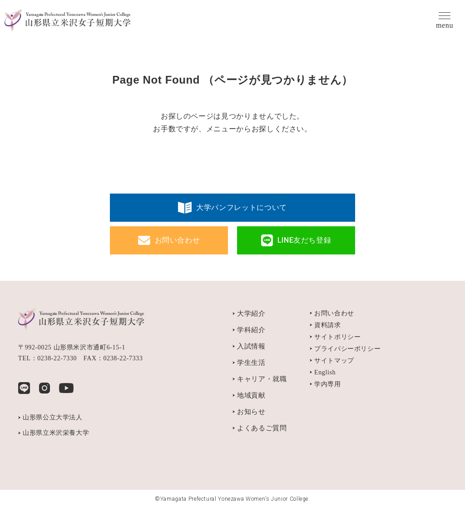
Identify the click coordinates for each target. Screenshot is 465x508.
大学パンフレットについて (241, 207)
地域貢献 (251, 395)
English (325, 372)
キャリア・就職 (262, 379)
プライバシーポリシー (347, 348)
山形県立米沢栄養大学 (56, 432)
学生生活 (251, 362)
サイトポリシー (337, 337)
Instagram (44, 388)
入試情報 (251, 346)
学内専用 (327, 384)
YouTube (66, 388)
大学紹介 (251, 313)
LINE (24, 388)
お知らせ (251, 411)
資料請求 (327, 325)
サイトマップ (334, 360)
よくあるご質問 (262, 428)
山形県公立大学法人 (53, 417)
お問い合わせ (177, 240)
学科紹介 (251, 330)
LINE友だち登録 (304, 240)
